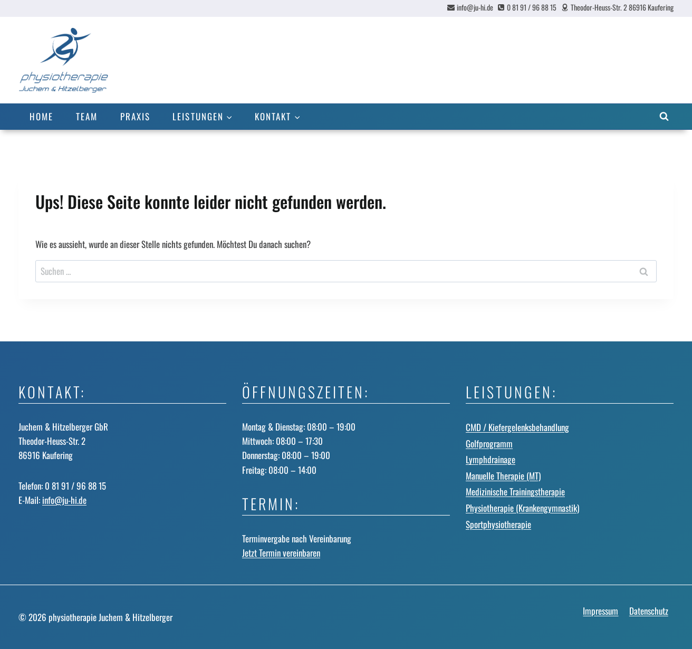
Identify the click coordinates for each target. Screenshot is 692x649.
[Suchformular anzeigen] (664, 116)
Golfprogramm (489, 443)
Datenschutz (648, 610)
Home (41, 116)
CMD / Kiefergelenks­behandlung (517, 427)
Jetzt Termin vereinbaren (281, 552)
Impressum (600, 610)
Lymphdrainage (490, 459)
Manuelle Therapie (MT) (503, 475)
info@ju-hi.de (64, 500)
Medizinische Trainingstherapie (515, 491)
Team (87, 116)
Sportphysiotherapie (498, 524)
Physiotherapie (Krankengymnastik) (522, 507)
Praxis (135, 116)
